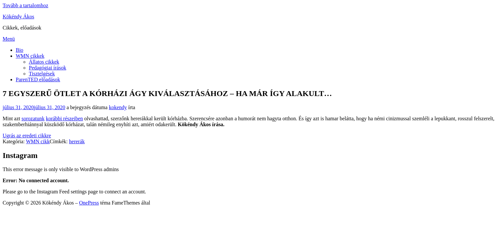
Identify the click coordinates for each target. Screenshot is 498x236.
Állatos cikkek (44, 62)
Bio (19, 50)
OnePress (89, 203)
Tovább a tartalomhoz (25, 5)
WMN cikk (37, 141)
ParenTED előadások (38, 79)
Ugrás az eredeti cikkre (27, 135)
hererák (77, 141)
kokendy (118, 107)
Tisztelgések (42, 73)
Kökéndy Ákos (18, 16)
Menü (9, 39)
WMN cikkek (30, 56)
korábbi (54, 118)
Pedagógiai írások (47, 67)
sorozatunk (33, 118)
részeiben (73, 118)
